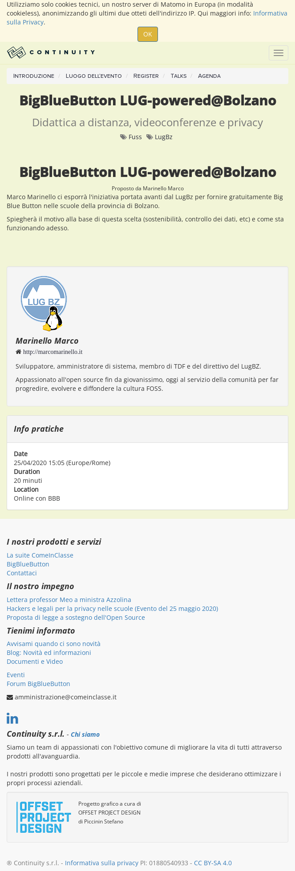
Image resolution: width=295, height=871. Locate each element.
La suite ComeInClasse (40, 555)
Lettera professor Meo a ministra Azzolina (69, 599)
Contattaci (22, 573)
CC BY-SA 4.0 (213, 863)
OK (147, 34)
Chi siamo (85, 735)
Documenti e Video (35, 661)
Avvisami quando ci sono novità (54, 643)
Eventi (16, 674)
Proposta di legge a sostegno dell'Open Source (76, 617)
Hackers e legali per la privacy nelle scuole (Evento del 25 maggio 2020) (112, 608)
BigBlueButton (28, 564)
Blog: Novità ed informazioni (49, 652)
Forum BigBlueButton (38, 683)
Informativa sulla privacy (101, 863)
